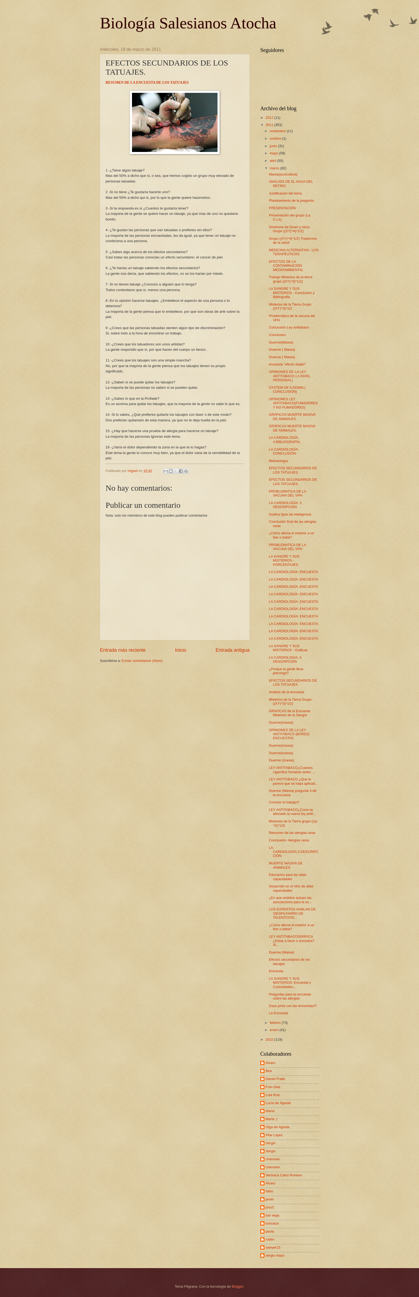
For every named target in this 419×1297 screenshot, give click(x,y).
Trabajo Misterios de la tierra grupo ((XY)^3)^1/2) (290, 279)
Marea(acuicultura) (283, 174)
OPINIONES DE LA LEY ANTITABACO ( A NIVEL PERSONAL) (289, 376)
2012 (270, 118)
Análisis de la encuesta (286, 692)
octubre (276, 138)
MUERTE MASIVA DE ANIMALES (285, 865)
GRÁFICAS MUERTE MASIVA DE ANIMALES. (292, 417)
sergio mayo (275, 1255)
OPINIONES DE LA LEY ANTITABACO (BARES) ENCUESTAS (289, 734)
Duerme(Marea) (281, 342)
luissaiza (272, 1223)
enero (275, 1030)
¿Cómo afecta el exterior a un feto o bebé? (291, 535)
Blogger (237, 1286)
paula (270, 1231)
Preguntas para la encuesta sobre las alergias (290, 996)
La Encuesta (278, 1013)
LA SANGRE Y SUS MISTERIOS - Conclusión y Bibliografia (292, 293)
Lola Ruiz (273, 1095)
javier (270, 1199)
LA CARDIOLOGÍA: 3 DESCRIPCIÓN (285, 505)
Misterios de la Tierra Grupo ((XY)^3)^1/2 (290, 306)
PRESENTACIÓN (282, 208)
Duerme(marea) (281, 722)
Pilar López (274, 1135)
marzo (275, 168)
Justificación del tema (285, 193)
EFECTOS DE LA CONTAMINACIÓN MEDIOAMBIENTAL (286, 266)
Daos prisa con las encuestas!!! (293, 1006)
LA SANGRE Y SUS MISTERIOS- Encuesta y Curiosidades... (290, 982)
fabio (269, 1191)
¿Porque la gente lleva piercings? (286, 671)
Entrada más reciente (123, 650)
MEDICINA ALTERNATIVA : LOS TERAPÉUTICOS (294, 252)
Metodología (278, 461)
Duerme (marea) (281, 760)
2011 (270, 125)
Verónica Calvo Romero (284, 1175)
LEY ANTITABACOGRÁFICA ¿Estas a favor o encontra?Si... (291, 940)
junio (274, 146)
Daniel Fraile (275, 1079)
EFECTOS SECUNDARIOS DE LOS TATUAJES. (293, 470)
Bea (269, 1071)
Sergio (271, 1143)
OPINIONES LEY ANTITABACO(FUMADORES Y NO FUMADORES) (293, 403)
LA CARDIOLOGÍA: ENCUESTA (293, 572)
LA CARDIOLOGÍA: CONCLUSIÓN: (284, 451)
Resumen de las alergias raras (292, 833)
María (270, 1111)
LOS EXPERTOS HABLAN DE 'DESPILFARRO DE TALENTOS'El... (292, 913)
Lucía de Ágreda (278, 1103)
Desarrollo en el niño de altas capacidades (291, 888)
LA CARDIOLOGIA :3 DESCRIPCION (285, 659)
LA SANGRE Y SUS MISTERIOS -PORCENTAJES (284, 560)
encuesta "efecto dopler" (287, 364)
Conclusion (277, 335)
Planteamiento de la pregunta (291, 201)
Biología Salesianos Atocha (188, 23)
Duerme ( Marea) (282, 350)
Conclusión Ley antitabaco (289, 327)
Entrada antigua (233, 650)
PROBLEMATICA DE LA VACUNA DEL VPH (287, 493)
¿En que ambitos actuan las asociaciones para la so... (290, 900)
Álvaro (271, 1183)
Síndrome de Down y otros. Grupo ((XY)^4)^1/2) (290, 229)
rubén (270, 1239)
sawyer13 (273, 1247)
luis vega (272, 1215)
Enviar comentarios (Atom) (142, 661)
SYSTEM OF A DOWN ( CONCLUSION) (287, 390)
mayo (274, 153)
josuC (270, 1207)
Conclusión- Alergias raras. (289, 840)
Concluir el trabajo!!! (284, 802)
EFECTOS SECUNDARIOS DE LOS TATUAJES (293, 682)
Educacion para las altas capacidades (287, 877)
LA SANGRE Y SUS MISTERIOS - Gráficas (288, 648)
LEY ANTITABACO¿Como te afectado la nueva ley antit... (292, 812)
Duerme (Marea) (281, 952)
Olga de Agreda (277, 1127)
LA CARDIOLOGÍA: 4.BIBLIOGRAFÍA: (285, 440)
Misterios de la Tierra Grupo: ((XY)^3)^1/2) (290, 701)
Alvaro (271, 1063)
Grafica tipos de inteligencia (290, 514)
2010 (270, 1039)
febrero (275, 1023)
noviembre (278, 131)
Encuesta (276, 971)
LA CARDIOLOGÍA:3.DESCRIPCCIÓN (293, 852)
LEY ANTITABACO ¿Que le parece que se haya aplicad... (293, 781)
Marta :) (271, 1119)
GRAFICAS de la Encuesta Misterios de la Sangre (289, 713)
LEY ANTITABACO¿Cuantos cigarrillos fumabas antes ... (292, 770)
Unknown (273, 1159)
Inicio (180, 650)
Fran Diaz (273, 1087)
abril (273, 161)
